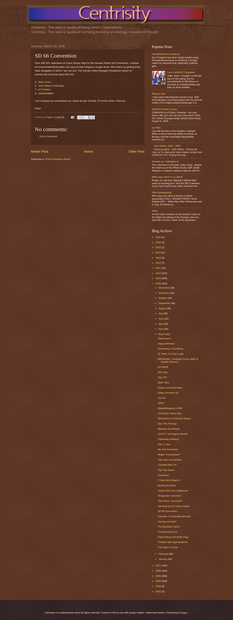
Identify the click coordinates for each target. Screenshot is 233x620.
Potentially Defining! (168, 439)
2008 (159, 283)
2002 (159, 591)
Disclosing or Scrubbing (170, 348)
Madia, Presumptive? (169, 454)
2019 (159, 242)
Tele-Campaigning (161, 192)
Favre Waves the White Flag (173, 537)
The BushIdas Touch (169, 526)
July (160, 313)
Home (88, 151)
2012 (159, 262)
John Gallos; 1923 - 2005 (167, 145)
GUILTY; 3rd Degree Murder (173, 434)
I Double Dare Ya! (167, 464)
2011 (159, 268)
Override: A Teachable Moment (174, 516)
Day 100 (162, 377)
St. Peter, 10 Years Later (171, 353)
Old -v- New (164, 444)
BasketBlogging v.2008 (170, 408)
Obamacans (164, 338)
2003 (159, 586)
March (162, 334)
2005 (159, 576)
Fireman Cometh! (167, 521)
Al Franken (44, 89)
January (162, 559)
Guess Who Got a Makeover (173, 490)
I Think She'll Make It (169, 480)
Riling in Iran (158, 93)
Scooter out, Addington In (165, 161)
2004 (159, 581)
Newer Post (39, 151)
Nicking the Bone (167, 485)
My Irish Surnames (168, 449)
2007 (159, 565)
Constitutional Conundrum (166, 54)
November (164, 293)
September (164, 303)
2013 (159, 257)
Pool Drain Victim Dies (170, 413)
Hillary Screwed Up (168, 392)
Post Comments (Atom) (58, 159)
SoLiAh (162, 398)
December (164, 287)
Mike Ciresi (45, 82)
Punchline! (163, 475)
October (162, 298)
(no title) (156, 127)
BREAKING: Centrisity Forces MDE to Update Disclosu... (178, 360)
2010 (159, 273)
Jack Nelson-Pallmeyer (51, 85)
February (163, 553)
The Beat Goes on (167, 531)
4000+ (161, 403)
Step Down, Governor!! (170, 501)
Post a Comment (48, 136)
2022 (159, 237)
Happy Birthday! (166, 343)
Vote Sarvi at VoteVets (169, 459)
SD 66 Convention (167, 511)
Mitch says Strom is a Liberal (167, 177)
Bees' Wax (163, 382)
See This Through (167, 423)
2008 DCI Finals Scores (164, 109)
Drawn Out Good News (170, 387)
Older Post (136, 151)
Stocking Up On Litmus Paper (173, 506)
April (161, 329)
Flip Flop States (166, 470)
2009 (159, 278)
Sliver (155, 210)
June (161, 318)
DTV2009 (163, 367)
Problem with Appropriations (173, 542)
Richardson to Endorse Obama (174, 418)
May (161, 323)
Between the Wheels (169, 428)
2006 (159, 570)
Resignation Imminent (169, 495)
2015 (159, 252)
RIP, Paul (163, 372)
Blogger (183, 612)
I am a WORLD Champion (181, 72)
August (162, 308)
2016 (159, 247)
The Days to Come (168, 547)
